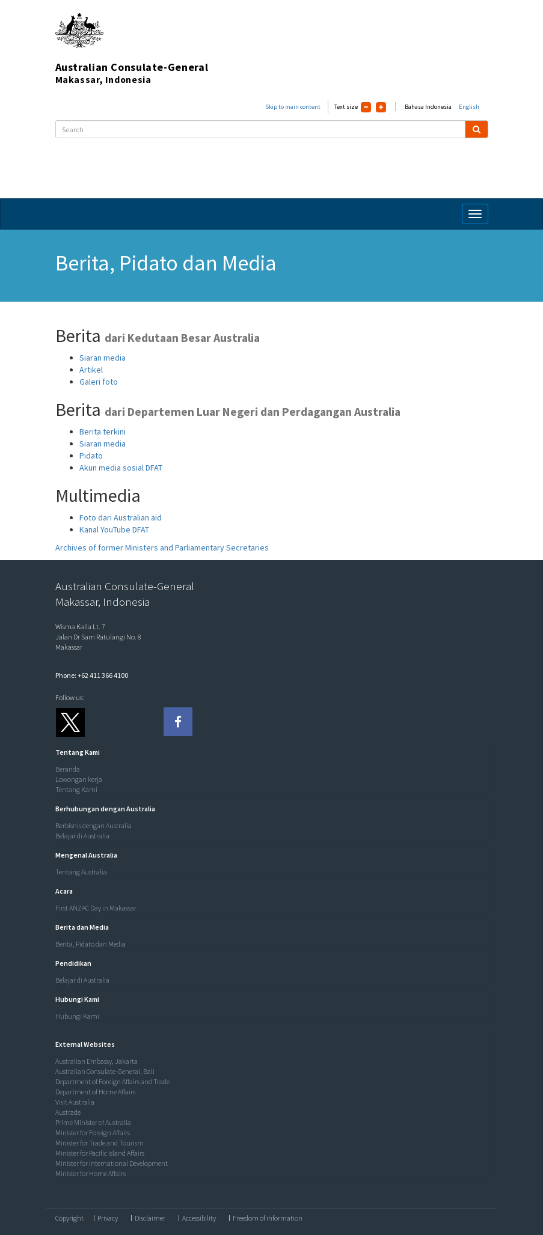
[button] (74, 752)
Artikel (91, 369)
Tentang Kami (76, 789)
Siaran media (102, 357)
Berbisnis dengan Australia (93, 825)
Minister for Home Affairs (90, 1173)
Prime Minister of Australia (93, 1122)
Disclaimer (150, 1218)
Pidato (91, 455)
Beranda (67, 768)
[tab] (268, 752)
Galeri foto (98, 381)
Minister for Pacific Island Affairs (99, 1152)
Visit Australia (74, 1101)
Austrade (68, 1112)
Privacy (107, 1218)
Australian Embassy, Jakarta (96, 1061)
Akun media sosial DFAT (120, 467)
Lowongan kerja (78, 779)
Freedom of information (267, 1218)
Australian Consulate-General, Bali (105, 1071)
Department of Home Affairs (95, 1091)
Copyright (69, 1218)
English (469, 107)
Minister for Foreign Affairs (92, 1132)
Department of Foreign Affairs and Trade (112, 1081)
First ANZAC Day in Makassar (96, 907)
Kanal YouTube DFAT (114, 529)
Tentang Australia (81, 871)
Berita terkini (102, 431)
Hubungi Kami (77, 1015)
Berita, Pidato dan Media (90, 943)
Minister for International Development (111, 1163)
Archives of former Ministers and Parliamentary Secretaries (162, 547)
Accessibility (199, 1218)
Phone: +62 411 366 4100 (91, 675)
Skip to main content (293, 107)
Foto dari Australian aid (120, 517)
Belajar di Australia (82, 835)
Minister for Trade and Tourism (99, 1142)
